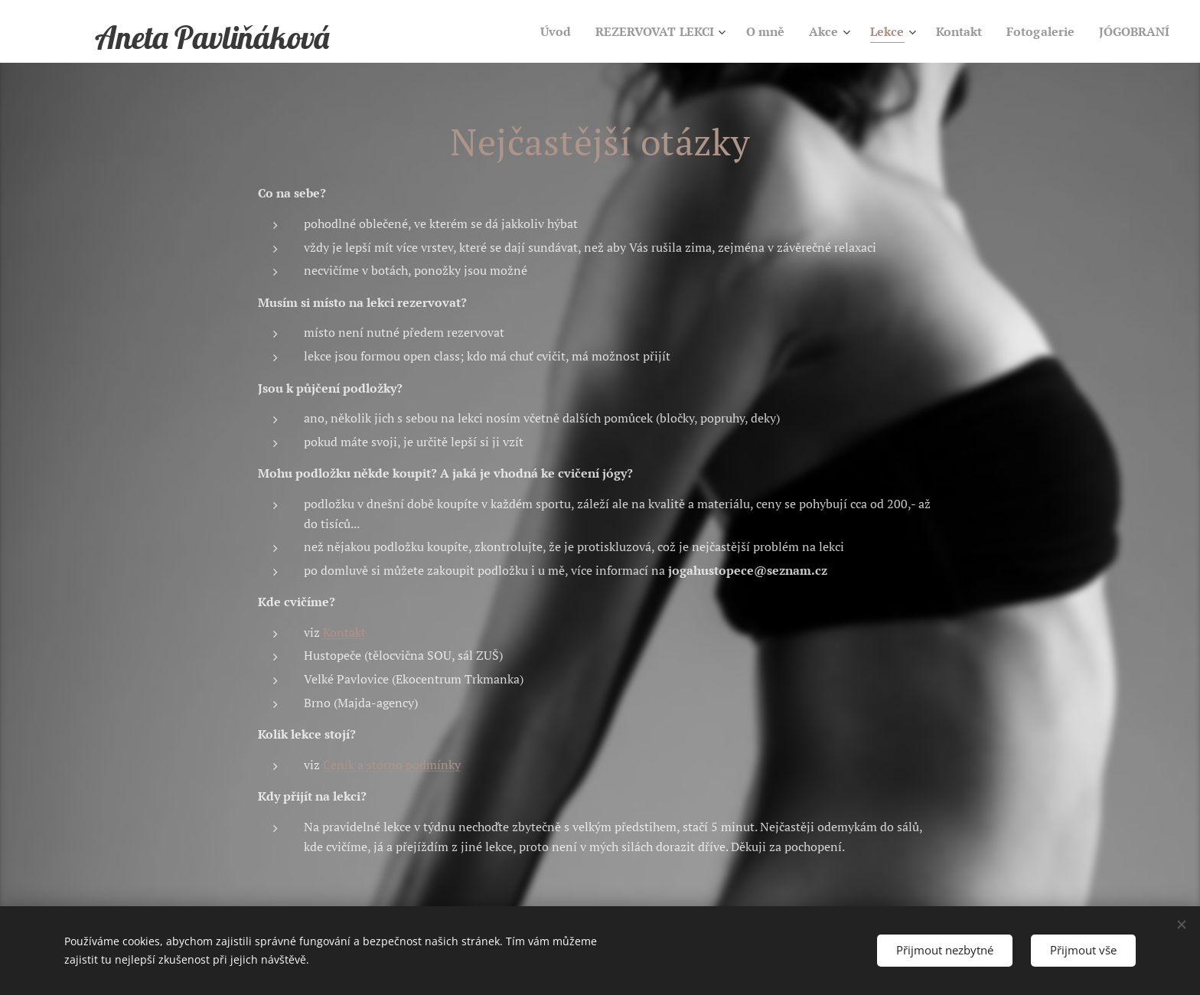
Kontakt (344, 632)
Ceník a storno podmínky (392, 764)
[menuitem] (525, 31)
